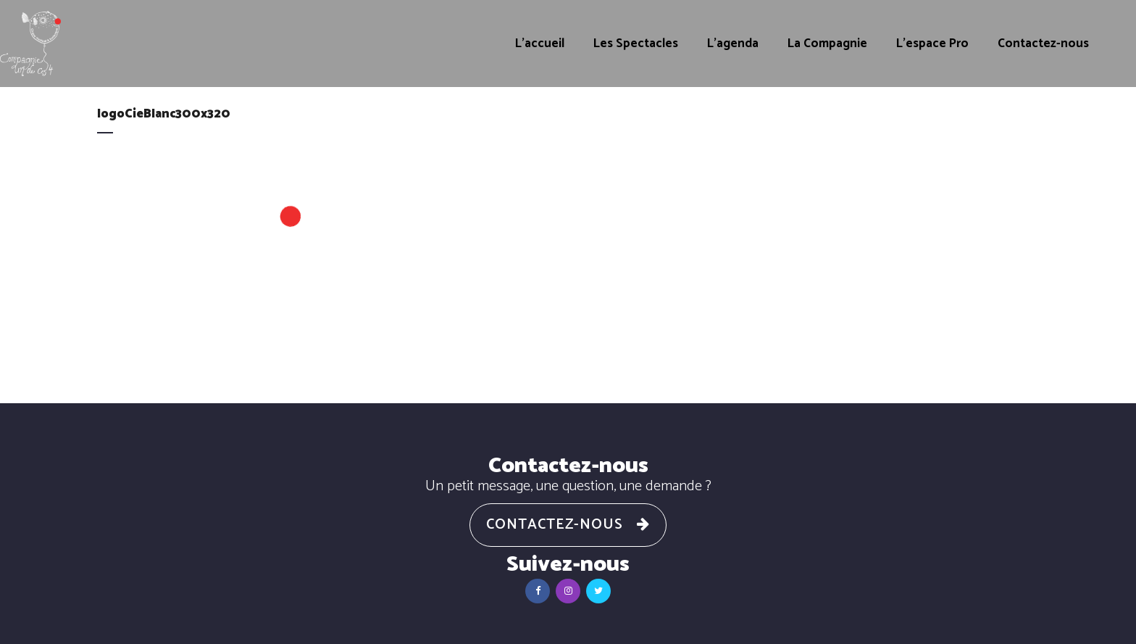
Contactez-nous (568, 525)
